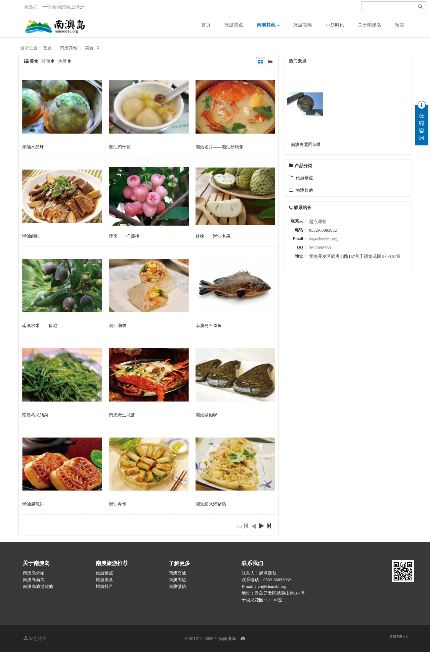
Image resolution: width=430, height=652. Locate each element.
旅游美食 (104, 579)
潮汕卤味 (31, 236)
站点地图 (35, 638)
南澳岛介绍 (34, 572)
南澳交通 (177, 572)
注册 (338, 6)
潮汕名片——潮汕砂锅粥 (220, 146)
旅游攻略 (302, 25)
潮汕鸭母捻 (120, 146)
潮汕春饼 (117, 504)
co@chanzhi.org (323, 238)
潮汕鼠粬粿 (206, 414)
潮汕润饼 (117, 325)
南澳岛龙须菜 (35, 414)
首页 (206, 25)
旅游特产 (104, 586)
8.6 (399, 637)
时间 (45, 61)
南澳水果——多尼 (39, 325)
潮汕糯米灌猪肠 (211, 504)
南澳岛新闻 (34, 579)
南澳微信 (177, 586)
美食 (89, 47)
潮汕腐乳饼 (33, 504)
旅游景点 (233, 25)
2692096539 (320, 247)
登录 (326, 6)
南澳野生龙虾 (122, 414)
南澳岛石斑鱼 (209, 325)
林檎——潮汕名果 (213, 236)
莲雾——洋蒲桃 (124, 236)
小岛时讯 (335, 25)
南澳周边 (177, 579)
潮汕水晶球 (33, 146)
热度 (62, 61)
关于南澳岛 (369, 25)
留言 (399, 25)
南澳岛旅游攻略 (38, 586)
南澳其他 (268, 25)
